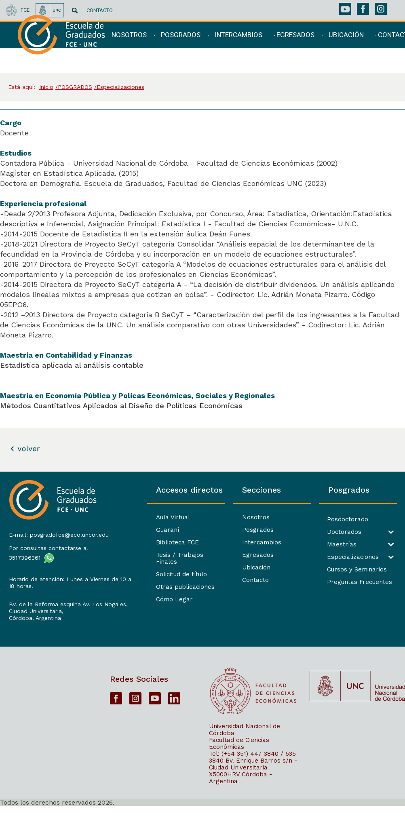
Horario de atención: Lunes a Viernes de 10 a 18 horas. (47, 587)
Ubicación (230, 567)
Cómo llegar (135, 592)
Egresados (231, 555)
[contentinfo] (202, 647)
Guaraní (128, 529)
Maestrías (329, 544)
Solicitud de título (142, 567)
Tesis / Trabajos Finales (152, 555)
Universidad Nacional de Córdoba (244, 745)
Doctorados (331, 532)
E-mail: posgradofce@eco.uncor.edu (47, 536)
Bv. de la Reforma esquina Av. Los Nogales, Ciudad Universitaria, (48, 616)
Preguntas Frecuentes (346, 582)
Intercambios (235, 542)
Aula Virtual (134, 517)
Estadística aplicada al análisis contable (71, 365)
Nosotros (229, 517)
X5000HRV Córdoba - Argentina (240, 793)
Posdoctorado (334, 519)
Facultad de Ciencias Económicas (239, 759)
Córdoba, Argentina (34, 630)
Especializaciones (340, 557)
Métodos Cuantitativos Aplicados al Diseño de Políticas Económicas (121, 405)
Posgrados (231, 529)
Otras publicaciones (146, 580)
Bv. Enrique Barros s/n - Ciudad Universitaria (253, 780)
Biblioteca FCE (138, 542)
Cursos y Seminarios (344, 569)
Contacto (229, 580)
